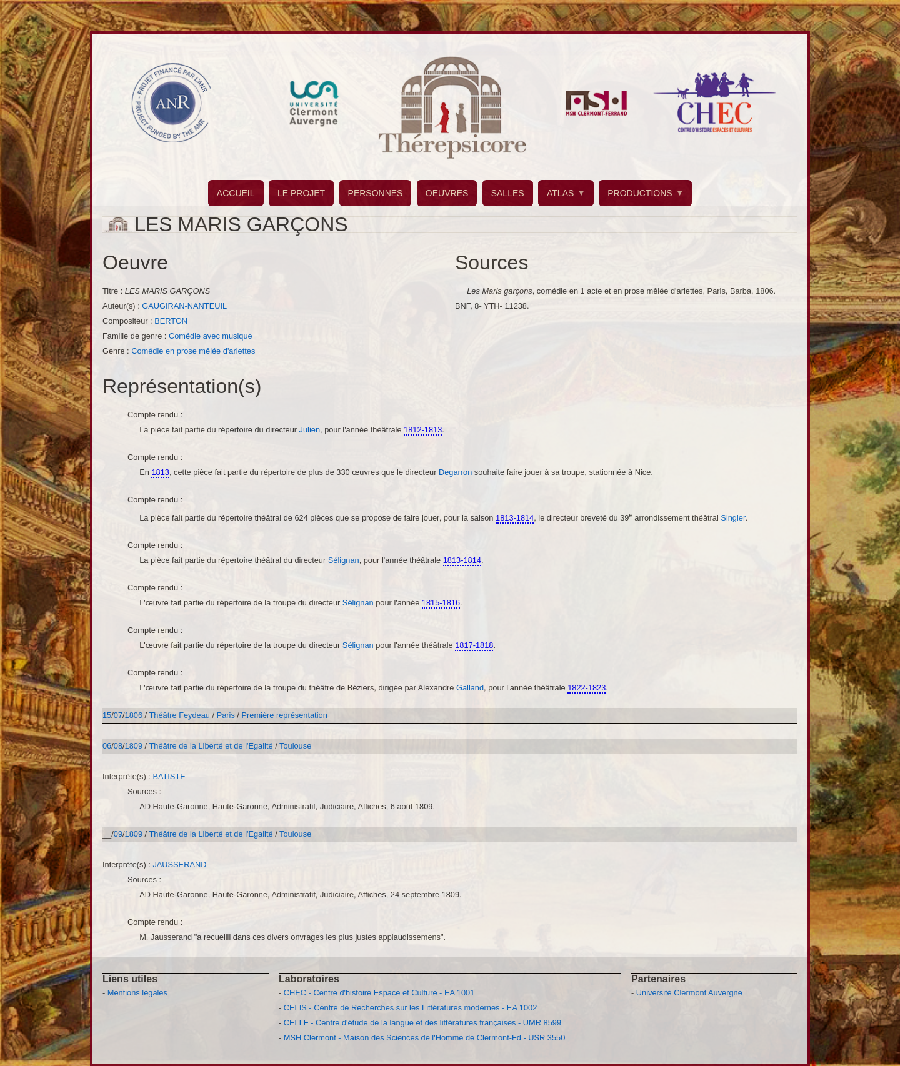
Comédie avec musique (210, 336)
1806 (133, 715)
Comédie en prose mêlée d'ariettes (193, 351)
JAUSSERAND (179, 864)
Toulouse (295, 745)
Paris (226, 715)
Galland (470, 687)
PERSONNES (375, 193)
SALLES (507, 193)
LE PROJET (301, 193)
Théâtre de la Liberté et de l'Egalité (212, 745)
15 (106, 715)
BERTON (171, 321)
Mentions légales (138, 992)
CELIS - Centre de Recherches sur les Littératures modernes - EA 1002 (410, 1007)
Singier (733, 517)
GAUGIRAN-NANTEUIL (184, 306)
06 (106, 745)
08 (118, 745)
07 (118, 715)
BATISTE (168, 776)
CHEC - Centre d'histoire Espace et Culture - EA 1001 (379, 992)
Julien (309, 429)
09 (118, 834)
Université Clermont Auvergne (689, 992)
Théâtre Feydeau (179, 715)
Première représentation (284, 715)
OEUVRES (447, 193)
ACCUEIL (236, 193)
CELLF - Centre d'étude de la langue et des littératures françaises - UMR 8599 (422, 1022)
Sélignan (343, 560)
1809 (133, 745)
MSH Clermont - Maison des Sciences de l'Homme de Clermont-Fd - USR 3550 (425, 1037)
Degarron (456, 472)
